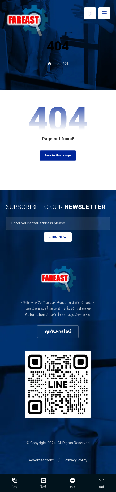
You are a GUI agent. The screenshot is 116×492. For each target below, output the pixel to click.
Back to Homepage (58, 155)
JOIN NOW (57, 237)
